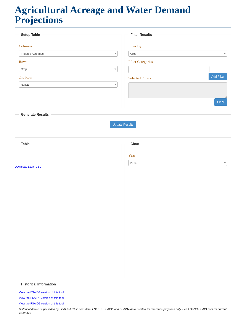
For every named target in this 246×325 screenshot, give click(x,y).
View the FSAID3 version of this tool (41, 297)
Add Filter (217, 76)
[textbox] (131, 69)
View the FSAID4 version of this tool (41, 292)
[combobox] (68, 54)
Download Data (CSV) (28, 166)
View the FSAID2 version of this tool (41, 303)
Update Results (123, 124)
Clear (220, 102)
